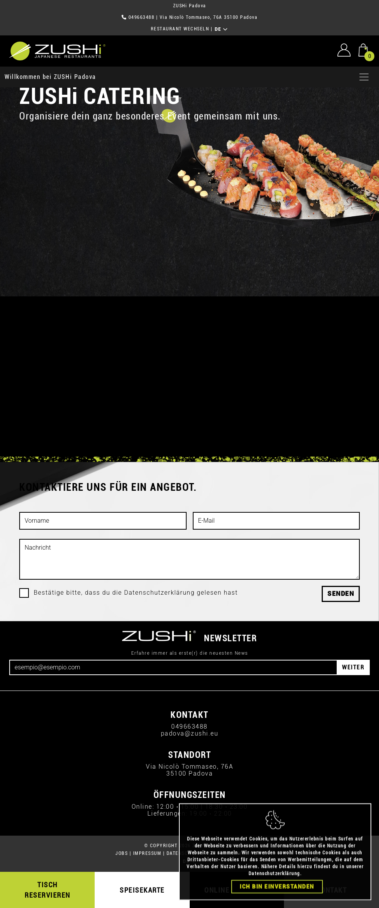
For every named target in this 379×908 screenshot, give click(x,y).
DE (221, 29)
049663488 (142, 17)
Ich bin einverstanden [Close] (277, 897)
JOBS (121, 853)
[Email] (173, 667)
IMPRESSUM (147, 853)
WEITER (353, 667)
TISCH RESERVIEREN (47, 890)
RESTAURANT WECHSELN (180, 29)
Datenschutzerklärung (274, 883)
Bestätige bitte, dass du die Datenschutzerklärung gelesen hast (136, 592)
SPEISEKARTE (142, 890)
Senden (340, 593)
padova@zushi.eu (190, 733)
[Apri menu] (364, 77)
